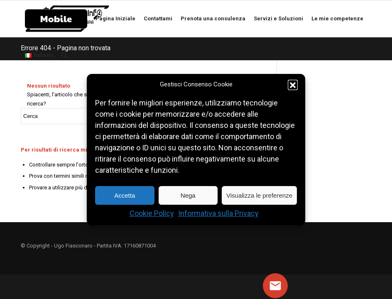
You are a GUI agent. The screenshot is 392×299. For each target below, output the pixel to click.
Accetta (124, 195)
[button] (293, 85)
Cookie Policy (152, 213)
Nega (188, 195)
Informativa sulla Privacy (218, 213)
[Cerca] (67, 55)
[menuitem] (56, 18)
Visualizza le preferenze (259, 195)
